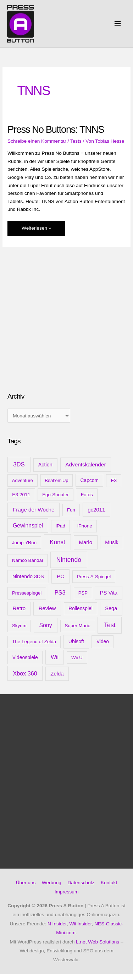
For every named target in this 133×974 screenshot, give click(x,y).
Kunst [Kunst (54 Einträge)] (57, 542)
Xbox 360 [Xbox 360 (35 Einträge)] (25, 673)
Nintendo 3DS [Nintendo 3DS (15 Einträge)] (28, 576)
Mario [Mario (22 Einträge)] (85, 542)
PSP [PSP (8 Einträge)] (83, 593)
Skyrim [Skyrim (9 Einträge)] (19, 625)
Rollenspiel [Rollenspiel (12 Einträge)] (80, 608)
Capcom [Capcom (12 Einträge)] (90, 480)
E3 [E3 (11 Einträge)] (114, 480)
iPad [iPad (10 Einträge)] (60, 526)
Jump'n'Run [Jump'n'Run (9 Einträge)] (24, 542)
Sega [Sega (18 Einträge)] (111, 608)
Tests (76, 141)
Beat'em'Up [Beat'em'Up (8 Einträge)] (56, 480)
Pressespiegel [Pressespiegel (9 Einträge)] (26, 593)
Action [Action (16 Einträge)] (45, 464)
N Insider (57, 923)
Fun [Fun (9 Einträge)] (71, 510)
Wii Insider (81, 923)
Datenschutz (80, 882)
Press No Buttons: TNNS (55, 129)
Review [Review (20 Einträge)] (47, 608)
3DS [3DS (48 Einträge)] (19, 464)
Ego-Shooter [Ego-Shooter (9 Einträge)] (55, 494)
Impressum (67, 891)
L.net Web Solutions (97, 942)
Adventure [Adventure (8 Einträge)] (22, 480)
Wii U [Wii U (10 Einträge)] (77, 657)
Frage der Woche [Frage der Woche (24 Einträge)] (34, 510)
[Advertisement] (60, 330)
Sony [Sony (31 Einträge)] (45, 625)
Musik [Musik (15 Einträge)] (111, 542)
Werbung (51, 882)
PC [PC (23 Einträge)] (60, 576)
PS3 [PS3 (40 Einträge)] (60, 592)
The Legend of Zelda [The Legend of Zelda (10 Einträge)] (34, 641)
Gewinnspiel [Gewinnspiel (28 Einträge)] (28, 525)
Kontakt (109, 882)
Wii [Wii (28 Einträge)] (55, 657)
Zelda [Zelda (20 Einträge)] (56, 674)
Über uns (25, 882)
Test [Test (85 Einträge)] (110, 625)
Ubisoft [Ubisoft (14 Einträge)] (76, 641)
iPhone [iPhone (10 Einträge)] (84, 526)
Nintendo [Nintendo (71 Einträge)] (69, 559)
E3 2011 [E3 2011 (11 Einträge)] (21, 494)
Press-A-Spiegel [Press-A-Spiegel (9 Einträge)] (94, 576)
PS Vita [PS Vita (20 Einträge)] (108, 593)
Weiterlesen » (36, 230)
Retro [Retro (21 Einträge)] (19, 608)
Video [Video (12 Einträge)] (102, 641)
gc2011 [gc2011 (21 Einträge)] (96, 510)
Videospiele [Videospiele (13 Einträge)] (25, 657)
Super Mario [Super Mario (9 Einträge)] (77, 625)
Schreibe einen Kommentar (36, 141)
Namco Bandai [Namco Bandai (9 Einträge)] (27, 560)
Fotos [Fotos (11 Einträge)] (87, 494)
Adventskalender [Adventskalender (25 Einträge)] (85, 464)
